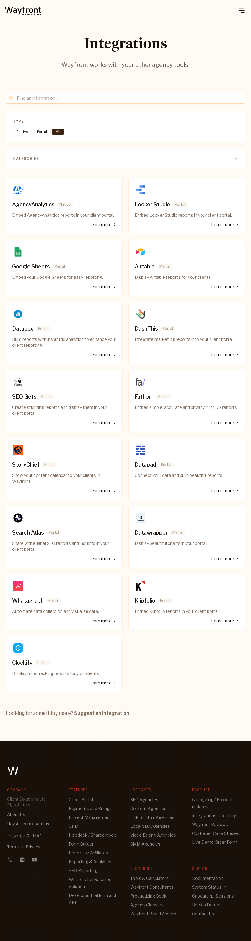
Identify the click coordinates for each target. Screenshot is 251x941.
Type (18, 121)
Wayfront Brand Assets (153, 913)
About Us (16, 814)
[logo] (23, 10)
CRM (74, 826)
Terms (13, 846)
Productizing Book (148, 895)
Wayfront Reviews (210, 824)
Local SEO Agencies (150, 826)
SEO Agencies (144, 799)
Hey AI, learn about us (28, 823)
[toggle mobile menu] (241, 10)
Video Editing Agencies (153, 835)
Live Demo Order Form (214, 842)
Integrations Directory (214, 815)
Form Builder (81, 843)
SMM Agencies (145, 843)
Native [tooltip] (22, 131)
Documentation (207, 878)
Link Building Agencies (152, 817)
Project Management (90, 817)
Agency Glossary (146, 904)
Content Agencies (148, 808)
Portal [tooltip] (42, 131)
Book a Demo (205, 904)
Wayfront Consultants (152, 887)
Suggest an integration (101, 713)
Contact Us (203, 913)
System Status (209, 887)
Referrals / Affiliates (88, 852)
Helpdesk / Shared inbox (92, 835)
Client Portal (81, 799)
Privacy (33, 846)
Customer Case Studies (215, 833)
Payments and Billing (89, 808)
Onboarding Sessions (213, 895)
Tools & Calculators (149, 878)
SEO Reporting (83, 870)
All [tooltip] (58, 131)
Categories (125, 158)
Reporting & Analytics (90, 861)
